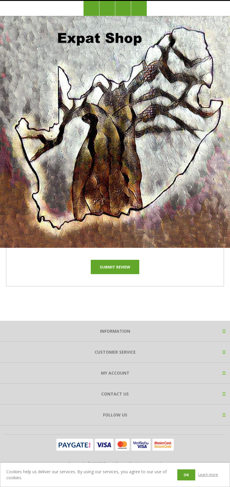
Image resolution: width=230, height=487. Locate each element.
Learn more (208, 474)
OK (186, 474)
